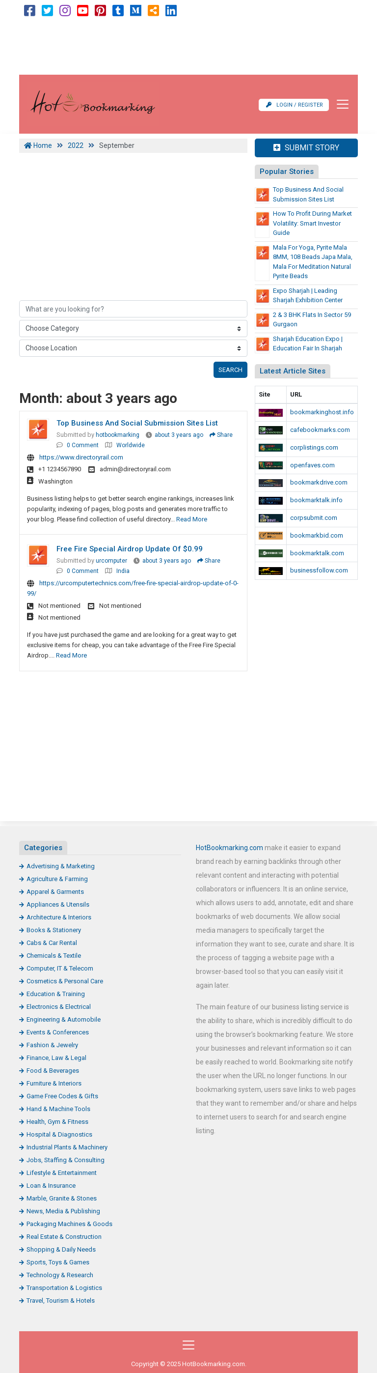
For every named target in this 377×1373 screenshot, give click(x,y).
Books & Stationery (54, 930)
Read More (191, 519)
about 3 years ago (179, 434)
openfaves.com (312, 465)
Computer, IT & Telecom (60, 968)
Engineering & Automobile (64, 1019)
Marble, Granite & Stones (62, 1198)
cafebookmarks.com (320, 429)
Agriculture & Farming (57, 879)
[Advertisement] (188, 48)
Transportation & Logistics (64, 1287)
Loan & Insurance (51, 1185)
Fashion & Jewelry (52, 1045)
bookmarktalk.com (317, 553)
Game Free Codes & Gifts (62, 1096)
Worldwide (130, 445)
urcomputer (111, 560)
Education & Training (56, 994)
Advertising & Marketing (61, 866)
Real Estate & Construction (64, 1236)
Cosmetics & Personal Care (65, 981)
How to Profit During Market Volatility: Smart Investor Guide (312, 223)
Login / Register (294, 105)
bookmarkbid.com (316, 535)
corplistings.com (314, 447)
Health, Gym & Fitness (57, 1121)
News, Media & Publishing (63, 1211)
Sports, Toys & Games (58, 1262)
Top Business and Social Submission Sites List (137, 423)
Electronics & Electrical (59, 1006)
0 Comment (83, 445)
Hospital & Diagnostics (59, 1134)
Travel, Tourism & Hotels (61, 1300)
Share (221, 434)
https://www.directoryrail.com (81, 457)
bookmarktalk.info (316, 500)
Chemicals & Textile (54, 955)
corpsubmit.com (313, 517)
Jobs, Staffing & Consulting (66, 1160)
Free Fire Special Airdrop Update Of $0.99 (129, 548)
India (123, 571)
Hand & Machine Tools (58, 1109)
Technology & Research (60, 1275)
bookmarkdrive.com (319, 482)
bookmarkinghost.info (322, 412)
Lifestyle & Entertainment (62, 1172)
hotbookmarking (117, 434)
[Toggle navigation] (339, 104)
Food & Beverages (53, 1070)
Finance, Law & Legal (56, 1057)
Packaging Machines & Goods (69, 1224)
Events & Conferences (58, 1032)
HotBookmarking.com (229, 848)
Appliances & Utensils (58, 904)
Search (230, 369)
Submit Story (306, 147)
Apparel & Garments (55, 891)
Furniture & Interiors (54, 1083)
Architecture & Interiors (59, 917)
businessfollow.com (319, 570)
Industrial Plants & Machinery (67, 1147)
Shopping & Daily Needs (61, 1249)
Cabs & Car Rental (52, 942)
